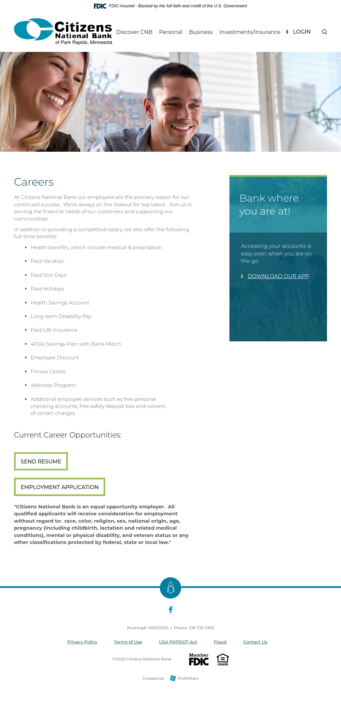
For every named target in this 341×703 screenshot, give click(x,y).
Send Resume (41, 461)
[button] (324, 32)
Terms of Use (128, 641)
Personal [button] (170, 32)
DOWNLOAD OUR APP (278, 276)
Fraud (220, 641)
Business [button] (200, 32)
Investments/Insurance (249, 32)
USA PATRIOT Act (178, 641)
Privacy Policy (82, 641)
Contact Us (255, 641)
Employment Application (60, 487)
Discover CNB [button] (134, 32)
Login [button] (302, 32)
